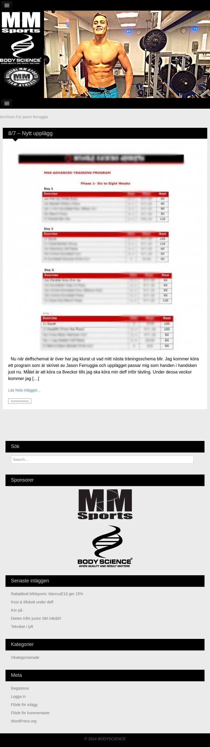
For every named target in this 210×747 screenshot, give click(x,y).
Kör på (16, 610)
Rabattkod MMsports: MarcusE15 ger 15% (47, 594)
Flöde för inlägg (24, 704)
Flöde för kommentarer (30, 713)
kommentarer (19, 401)
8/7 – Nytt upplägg (30, 133)
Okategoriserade (25, 657)
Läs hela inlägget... (24, 390)
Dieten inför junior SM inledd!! (36, 618)
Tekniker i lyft (22, 626)
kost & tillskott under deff (32, 602)
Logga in (18, 696)
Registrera (20, 688)
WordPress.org (23, 721)
